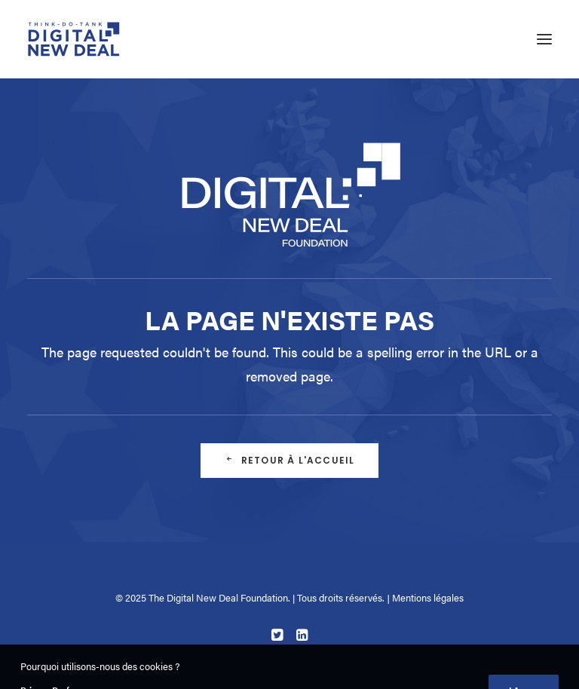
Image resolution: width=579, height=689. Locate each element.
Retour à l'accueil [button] (290, 460)
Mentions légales (428, 597)
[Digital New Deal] (74, 39)
